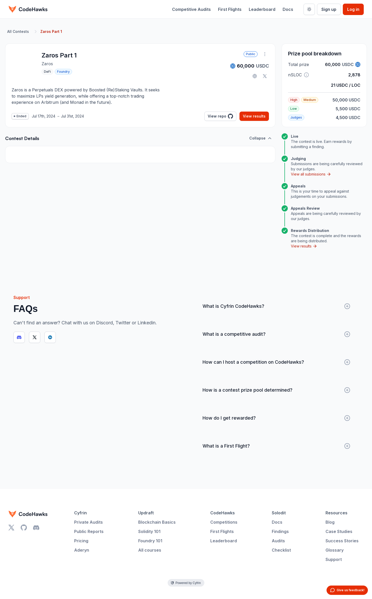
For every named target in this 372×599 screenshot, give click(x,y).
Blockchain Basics (157, 522)
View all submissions (311, 174)
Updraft (146, 512)
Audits (278, 540)
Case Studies (339, 531)
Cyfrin (80, 512)
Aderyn (81, 550)
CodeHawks (222, 512)
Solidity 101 (149, 531)
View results (254, 116)
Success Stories (342, 540)
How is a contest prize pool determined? (276, 390)
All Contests (18, 31)
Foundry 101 (150, 540)
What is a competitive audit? (276, 334)
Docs (288, 9)
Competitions (223, 522)
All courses (149, 550)
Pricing (81, 540)
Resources (336, 512)
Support (334, 559)
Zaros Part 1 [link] (51, 31)
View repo (220, 116)
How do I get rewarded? (276, 418)
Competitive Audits (191, 9)
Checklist (281, 550)
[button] (306, 74)
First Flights (230, 9)
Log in (353, 9)
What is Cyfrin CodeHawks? (276, 306)
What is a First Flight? (276, 446)
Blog (330, 522)
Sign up (328, 9)
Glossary (335, 550)
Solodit (279, 512)
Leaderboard (262, 9)
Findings (280, 531)
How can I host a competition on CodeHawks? (276, 362)
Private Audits (88, 522)
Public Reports (89, 531)
